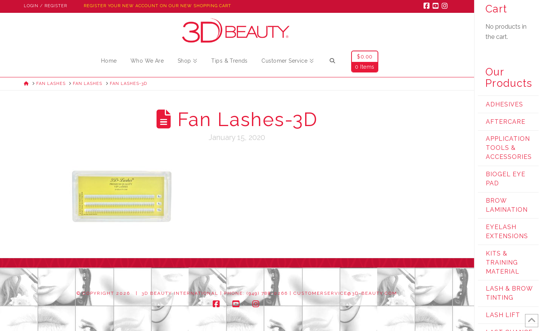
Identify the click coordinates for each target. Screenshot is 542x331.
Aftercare (505, 121)
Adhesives (504, 104)
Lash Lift (503, 315)
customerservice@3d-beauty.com (345, 293)
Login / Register (45, 5)
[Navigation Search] (332, 62)
